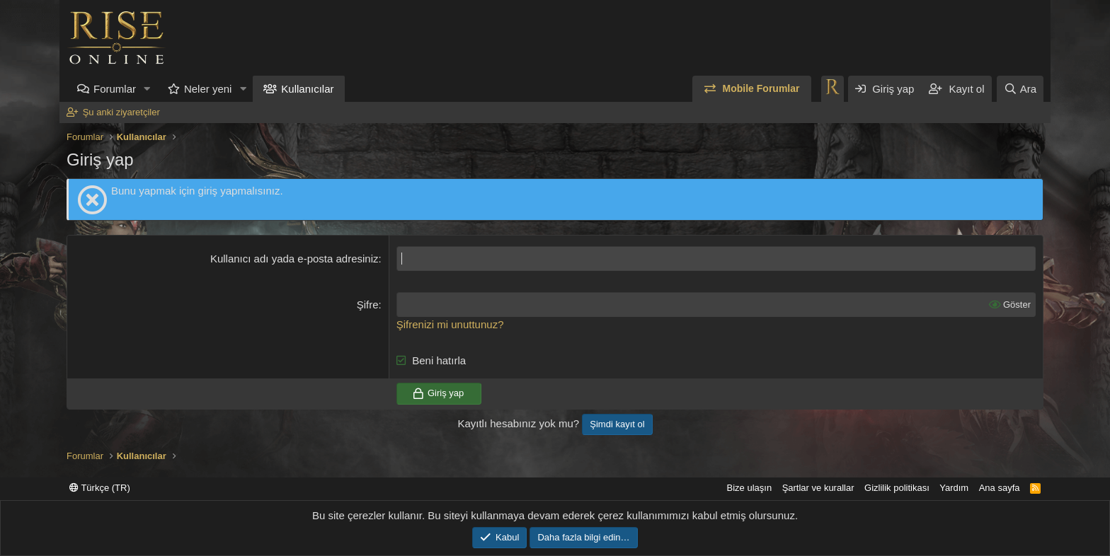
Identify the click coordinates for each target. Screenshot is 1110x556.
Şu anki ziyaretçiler (121, 112)
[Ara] (1020, 89)
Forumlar (114, 89)
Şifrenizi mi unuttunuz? (450, 324)
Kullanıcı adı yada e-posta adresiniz (294, 259)
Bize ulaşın (749, 487)
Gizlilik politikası (896, 487)
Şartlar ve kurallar (818, 487)
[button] (147, 89)
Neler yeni (208, 89)
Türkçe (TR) (99, 487)
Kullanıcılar (307, 89)
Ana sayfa (999, 487)
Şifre (368, 305)
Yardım (953, 487)
